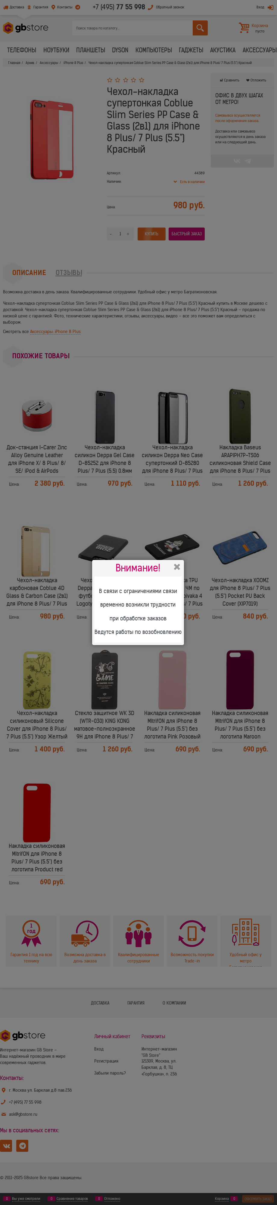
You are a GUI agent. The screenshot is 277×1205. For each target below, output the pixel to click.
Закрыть (177, 566)
